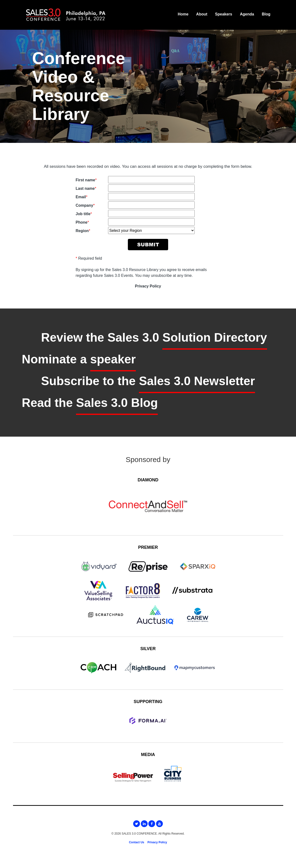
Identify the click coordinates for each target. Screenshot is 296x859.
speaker (113, 359)
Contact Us (136, 842)
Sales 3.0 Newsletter (197, 381)
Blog (266, 14)
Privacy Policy (148, 286)
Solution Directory (214, 337)
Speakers (223, 14)
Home (183, 14)
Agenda (247, 14)
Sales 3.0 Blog (117, 403)
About (201, 14)
